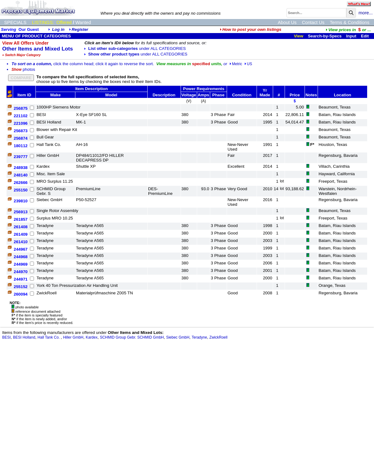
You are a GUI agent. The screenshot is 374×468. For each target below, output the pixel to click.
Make (55, 95)
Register (80, 29)
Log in (58, 29)
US (248, 64)
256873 (20, 130)
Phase (218, 95)
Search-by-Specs (325, 36)
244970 (20, 271)
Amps (203, 95)
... (348, 29)
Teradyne (199, 337)
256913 (20, 212)
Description (164, 95)
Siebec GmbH (177, 337)
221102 (20, 115)
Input (351, 36)
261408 (20, 226)
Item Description (91, 88)
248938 (20, 167)
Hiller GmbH (73, 337)
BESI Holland (24, 337)
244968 (20, 256)
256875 (20, 108)
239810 (20, 201)
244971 (20, 279)
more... (365, 12)
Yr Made (264, 92)
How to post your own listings (251, 29)
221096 (20, 123)
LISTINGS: (43, 22)
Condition (241, 95)
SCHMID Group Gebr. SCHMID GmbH (132, 337)
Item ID (24, 95)
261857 (20, 219)
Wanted (83, 22)
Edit (365, 36)
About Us (287, 22)
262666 (20, 182)
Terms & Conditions (349, 22)
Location (342, 95)
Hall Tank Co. (49, 337)
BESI (6, 337)
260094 (20, 294)
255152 (20, 286)
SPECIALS (15, 22)
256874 (20, 138)
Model (111, 95)
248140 (20, 175)
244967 (20, 249)
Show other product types (135, 54)
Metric (236, 64)
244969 (20, 264)
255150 (20, 190)
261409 (20, 234)
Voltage (189, 95)
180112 (20, 145)
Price (295, 95)
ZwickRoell (218, 337)
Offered (64, 22)
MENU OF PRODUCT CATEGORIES (36, 36)
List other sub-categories (135, 48)
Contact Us (313, 22)
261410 (20, 241)
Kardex (91, 337)
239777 (20, 156)
